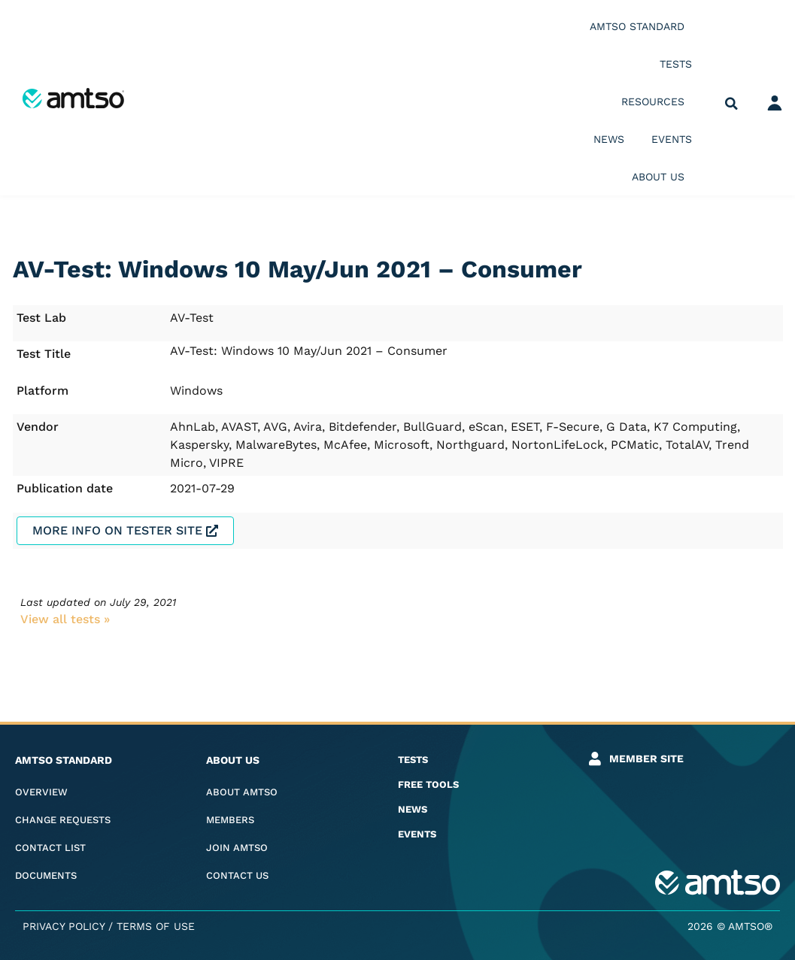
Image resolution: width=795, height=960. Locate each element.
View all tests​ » (65, 619)
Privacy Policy (64, 926)
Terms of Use (156, 926)
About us (662, 176)
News (608, 139)
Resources (656, 101)
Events (671, 139)
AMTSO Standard (641, 26)
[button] (731, 104)
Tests (676, 64)
